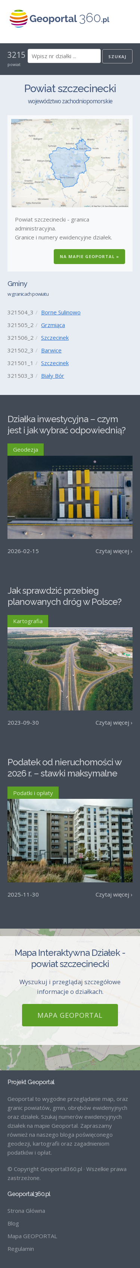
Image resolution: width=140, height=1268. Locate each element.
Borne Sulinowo (61, 312)
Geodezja (25, 449)
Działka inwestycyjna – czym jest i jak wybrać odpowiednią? (66, 425)
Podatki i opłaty (33, 793)
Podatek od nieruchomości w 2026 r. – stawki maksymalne (64, 768)
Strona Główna (26, 1210)
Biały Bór (52, 375)
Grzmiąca (53, 325)
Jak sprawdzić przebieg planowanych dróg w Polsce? (64, 596)
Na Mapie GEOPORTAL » (89, 256)
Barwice (51, 350)
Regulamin (20, 1248)
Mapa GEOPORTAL (70, 1015)
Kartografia (28, 621)
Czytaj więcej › (114, 551)
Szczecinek (55, 337)
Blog (13, 1223)
